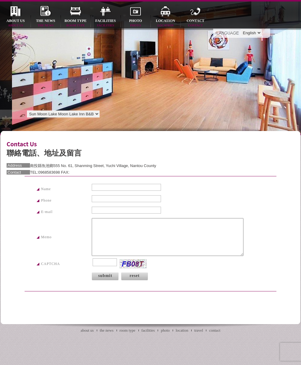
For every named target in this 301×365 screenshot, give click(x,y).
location (165, 23)
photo (135, 23)
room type (76, 23)
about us (16, 23)
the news (46, 23)
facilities (106, 23)
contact (195, 23)
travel (198, 330)
